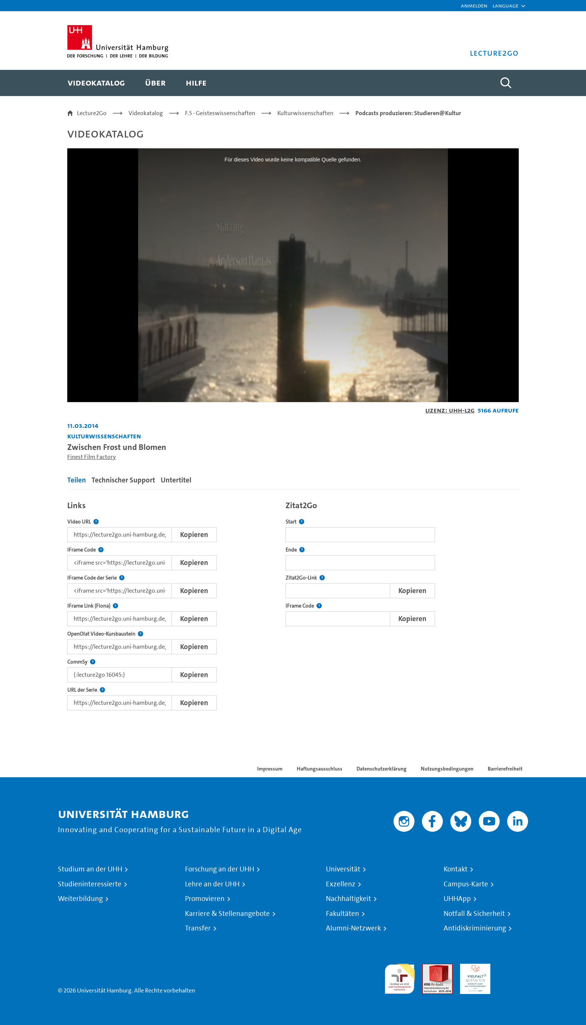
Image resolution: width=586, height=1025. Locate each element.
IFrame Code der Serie (95, 578)
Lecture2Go (92, 113)
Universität (343, 869)
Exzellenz (340, 884)
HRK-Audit (473, 968)
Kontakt (456, 869)
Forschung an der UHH (219, 869)
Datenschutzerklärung (382, 768)
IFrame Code (85, 550)
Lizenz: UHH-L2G (450, 410)
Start (295, 522)
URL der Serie (86, 690)
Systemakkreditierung (513, 968)
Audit (429, 968)
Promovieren (205, 899)
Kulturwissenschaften (305, 113)
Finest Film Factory (91, 457)
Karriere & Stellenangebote (227, 914)
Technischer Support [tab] (123, 480)
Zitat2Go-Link (305, 578)
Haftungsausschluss (319, 768)
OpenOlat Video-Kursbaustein (105, 634)
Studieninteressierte (89, 884)
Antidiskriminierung (475, 928)
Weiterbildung (80, 899)
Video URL (83, 522)
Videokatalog (146, 113)
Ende (295, 550)
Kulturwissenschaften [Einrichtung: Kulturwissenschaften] (104, 436)
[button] (505, 5)
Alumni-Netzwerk (353, 928)
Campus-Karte (466, 884)
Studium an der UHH (90, 869)
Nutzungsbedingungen (447, 768)
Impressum (270, 768)
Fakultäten (342, 914)
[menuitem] (96, 83)
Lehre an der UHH (212, 884)
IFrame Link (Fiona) (92, 606)
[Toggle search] (506, 83)
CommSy (81, 662)
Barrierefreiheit (505, 768)
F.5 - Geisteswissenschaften (220, 113)
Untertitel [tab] (176, 480)
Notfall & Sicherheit (474, 914)
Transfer (198, 928)
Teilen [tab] (76, 480)
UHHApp (457, 899)
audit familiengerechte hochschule (400, 977)
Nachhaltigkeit (348, 899)
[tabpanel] (293, 603)
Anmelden (474, 5)
